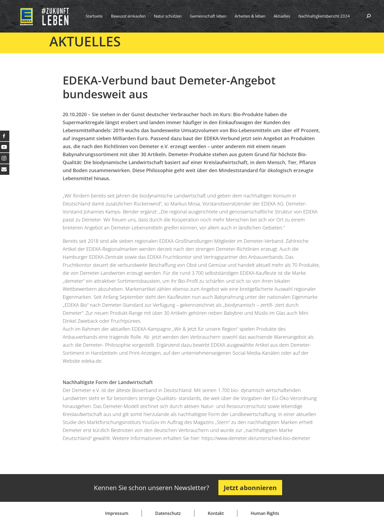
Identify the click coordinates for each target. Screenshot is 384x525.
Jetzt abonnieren (250, 487)
